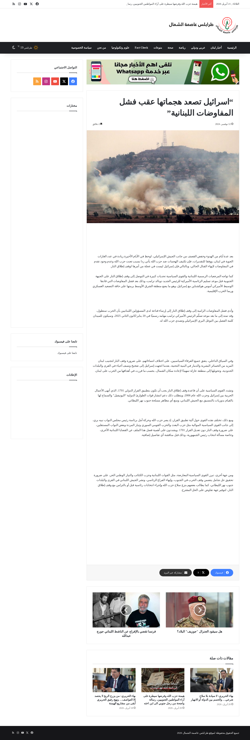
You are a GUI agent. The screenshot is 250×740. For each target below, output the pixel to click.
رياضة (182, 47)
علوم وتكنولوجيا (120, 47)
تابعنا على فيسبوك (67, 352)
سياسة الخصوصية (81, 47)
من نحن (101, 47)
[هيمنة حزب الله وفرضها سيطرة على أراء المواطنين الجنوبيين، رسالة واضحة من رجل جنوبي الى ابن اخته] (162, 680)
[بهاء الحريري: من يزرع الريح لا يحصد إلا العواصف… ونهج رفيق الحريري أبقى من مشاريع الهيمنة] (114, 680)
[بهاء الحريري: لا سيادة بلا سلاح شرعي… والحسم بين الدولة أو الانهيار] (211, 680)
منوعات (158, 47)
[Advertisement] (90, 21)
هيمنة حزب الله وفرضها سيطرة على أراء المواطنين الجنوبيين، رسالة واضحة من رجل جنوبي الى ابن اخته (164, 700)
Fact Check (141, 47)
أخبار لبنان (216, 47)
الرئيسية (232, 47)
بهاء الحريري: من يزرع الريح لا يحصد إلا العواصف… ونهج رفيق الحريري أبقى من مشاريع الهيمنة (115, 700)
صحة (170, 47)
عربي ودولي (198, 47)
